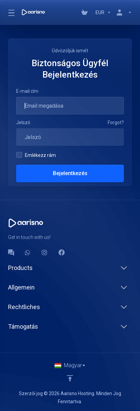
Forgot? (116, 122)
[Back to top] (70, 378)
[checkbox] (19, 155)
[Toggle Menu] (10, 12)
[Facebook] (61, 252)
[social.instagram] (44, 252)
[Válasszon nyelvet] (70, 365)
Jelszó (23, 122)
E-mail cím (27, 91)
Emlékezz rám (36, 155)
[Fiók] (123, 12)
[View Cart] (86, 12)
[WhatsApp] (28, 252)
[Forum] (11, 252)
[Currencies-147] (103, 12)
